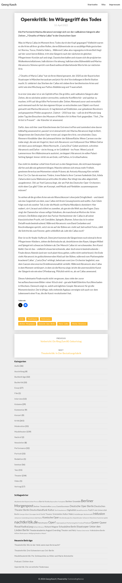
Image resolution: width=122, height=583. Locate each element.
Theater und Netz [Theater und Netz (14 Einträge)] (68, 530)
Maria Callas (63, 324)
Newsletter (19, 442)
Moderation (19, 426)
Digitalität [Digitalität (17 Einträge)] (71, 510)
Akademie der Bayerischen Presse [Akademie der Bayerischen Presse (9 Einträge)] (26, 502)
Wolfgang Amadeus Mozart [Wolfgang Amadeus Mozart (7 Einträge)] (37, 533)
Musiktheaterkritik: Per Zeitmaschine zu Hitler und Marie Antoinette (43, 556)
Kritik (22, 319)
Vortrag (17, 486)
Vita (103, 4)
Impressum (114, 4)
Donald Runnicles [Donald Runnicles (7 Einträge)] (82, 510)
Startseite (92, 4)
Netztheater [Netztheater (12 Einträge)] (43, 523)
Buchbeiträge (20, 377)
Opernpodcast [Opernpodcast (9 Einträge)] (61, 523)
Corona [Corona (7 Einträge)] (53, 506)
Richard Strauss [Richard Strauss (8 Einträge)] (38, 527)
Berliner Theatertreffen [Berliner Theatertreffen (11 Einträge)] (42, 506)
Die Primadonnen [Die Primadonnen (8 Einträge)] (60, 510)
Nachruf (17, 437)
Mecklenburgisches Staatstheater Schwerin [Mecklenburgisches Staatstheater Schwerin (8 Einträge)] (74, 518)
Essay (16, 388)
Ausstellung (19, 371)
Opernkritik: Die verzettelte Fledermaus (31, 567)
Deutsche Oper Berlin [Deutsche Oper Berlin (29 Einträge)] (82, 506)
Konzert (17, 415)
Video (16, 481)
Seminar (17, 464)
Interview (18, 399)
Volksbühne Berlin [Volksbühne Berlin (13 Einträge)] (97, 530)
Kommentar (19, 410)
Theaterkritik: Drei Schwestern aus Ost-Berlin (34, 550)
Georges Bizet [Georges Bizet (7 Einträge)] (24, 514)
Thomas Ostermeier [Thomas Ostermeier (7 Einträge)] (83, 530)
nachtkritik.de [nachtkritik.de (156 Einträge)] (26, 522)
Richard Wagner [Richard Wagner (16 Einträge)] (51, 527)
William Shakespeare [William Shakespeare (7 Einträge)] (21, 533)
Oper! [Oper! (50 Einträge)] (52, 522)
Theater (17, 475)
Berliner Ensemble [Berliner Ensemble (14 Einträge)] (73, 501)
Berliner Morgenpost (27, 324)
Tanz (16, 470)
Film (16, 393)
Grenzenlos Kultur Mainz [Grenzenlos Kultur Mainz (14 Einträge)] (63, 514)
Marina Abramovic (79, 324)
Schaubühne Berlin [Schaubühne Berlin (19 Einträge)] (67, 526)
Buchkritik (18, 382)
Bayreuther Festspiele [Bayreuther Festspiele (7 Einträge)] (57, 501)
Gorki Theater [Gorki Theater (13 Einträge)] (46, 514)
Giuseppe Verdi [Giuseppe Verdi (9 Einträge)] (34, 514)
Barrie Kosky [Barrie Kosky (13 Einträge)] (44, 501)
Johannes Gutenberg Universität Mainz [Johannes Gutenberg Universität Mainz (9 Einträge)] (28, 518)
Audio (16, 366)
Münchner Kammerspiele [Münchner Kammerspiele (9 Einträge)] (99, 518)
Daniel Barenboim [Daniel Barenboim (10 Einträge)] (62, 506)
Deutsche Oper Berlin (47, 324)
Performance (46, 319)
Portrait (18, 453)
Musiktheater (32, 319)
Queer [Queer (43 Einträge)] (95, 522)
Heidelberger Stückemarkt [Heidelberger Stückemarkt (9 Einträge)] (83, 514)
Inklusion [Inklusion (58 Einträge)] (99, 513)
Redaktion (18, 459)
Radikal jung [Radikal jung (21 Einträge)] (27, 526)
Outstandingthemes (76, 579)
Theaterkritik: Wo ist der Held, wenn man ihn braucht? (37, 545)
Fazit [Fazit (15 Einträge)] (90, 510)
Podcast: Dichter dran (23, 561)
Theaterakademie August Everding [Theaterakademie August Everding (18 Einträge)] (45, 530)
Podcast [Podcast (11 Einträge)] (87, 523)
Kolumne (18, 404)
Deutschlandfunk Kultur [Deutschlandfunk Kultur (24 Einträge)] (42, 509)
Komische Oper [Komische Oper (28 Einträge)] (50, 517)
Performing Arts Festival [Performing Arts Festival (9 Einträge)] (75, 523)
